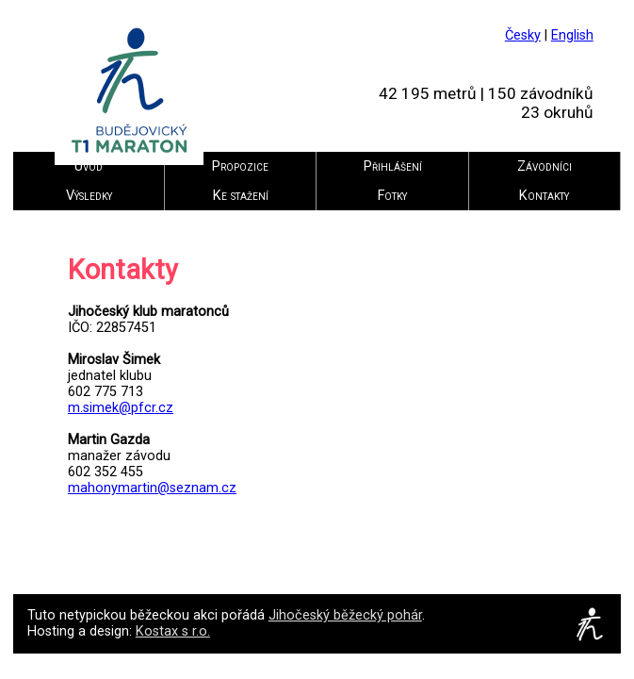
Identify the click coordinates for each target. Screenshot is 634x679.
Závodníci (544, 166)
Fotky (392, 196)
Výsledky (89, 196)
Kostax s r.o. (173, 631)
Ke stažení (240, 196)
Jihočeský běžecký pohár (345, 615)
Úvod (88, 166)
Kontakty (544, 196)
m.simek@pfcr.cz (120, 408)
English (572, 35)
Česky (523, 35)
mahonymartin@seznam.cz (152, 488)
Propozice (240, 166)
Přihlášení (393, 166)
